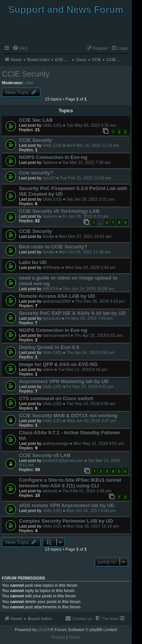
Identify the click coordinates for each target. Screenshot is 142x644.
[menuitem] (20, 48)
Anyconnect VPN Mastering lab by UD (64, 381)
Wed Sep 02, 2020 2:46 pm (90, 267)
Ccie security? (36, 173)
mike (29, 82)
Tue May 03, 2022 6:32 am (91, 125)
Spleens (50, 162)
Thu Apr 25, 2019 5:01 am (98, 335)
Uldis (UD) (52, 125)
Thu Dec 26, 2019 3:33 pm (100, 301)
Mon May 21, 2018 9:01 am (98, 443)
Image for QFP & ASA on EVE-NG (58, 364)
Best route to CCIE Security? (53, 247)
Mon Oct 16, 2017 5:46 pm (90, 510)
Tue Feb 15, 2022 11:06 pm (85, 178)
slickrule (50, 490)
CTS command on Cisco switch (56, 398)
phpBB (44, 629)
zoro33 (48, 178)
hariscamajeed (56, 335)
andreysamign (55, 443)
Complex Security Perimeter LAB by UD (66, 521)
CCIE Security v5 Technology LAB (59, 211)
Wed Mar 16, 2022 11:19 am (92, 145)
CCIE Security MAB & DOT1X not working (68, 415)
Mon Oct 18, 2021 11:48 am (84, 252)
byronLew (51, 318)
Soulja (48, 236)
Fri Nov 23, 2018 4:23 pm (89, 386)
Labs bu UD (33, 262)
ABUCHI (50, 288)
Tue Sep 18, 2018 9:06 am (90, 403)
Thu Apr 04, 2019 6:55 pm (90, 352)
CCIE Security (26, 74)
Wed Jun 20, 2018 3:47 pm (91, 420)
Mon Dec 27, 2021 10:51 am (85, 236)
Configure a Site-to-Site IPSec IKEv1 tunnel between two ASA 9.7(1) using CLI (70, 482)
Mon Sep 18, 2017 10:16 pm (92, 526)
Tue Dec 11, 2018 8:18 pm (82, 369)
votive (47, 369)
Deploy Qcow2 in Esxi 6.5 (49, 347)
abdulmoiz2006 (56, 301)
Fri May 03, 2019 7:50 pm (88, 318)
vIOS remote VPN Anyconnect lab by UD (66, 505)
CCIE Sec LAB (36, 120)
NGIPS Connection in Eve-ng (53, 157)
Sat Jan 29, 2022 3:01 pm (90, 199)
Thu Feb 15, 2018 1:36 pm (86, 490)
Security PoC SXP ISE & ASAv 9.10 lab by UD (72, 313)
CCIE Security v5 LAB (44, 455)
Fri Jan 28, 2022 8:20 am (85, 216)
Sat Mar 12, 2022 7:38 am (86, 162)
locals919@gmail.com (62, 460)
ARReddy (51, 267)
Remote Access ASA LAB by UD (57, 296)
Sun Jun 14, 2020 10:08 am (88, 288)
